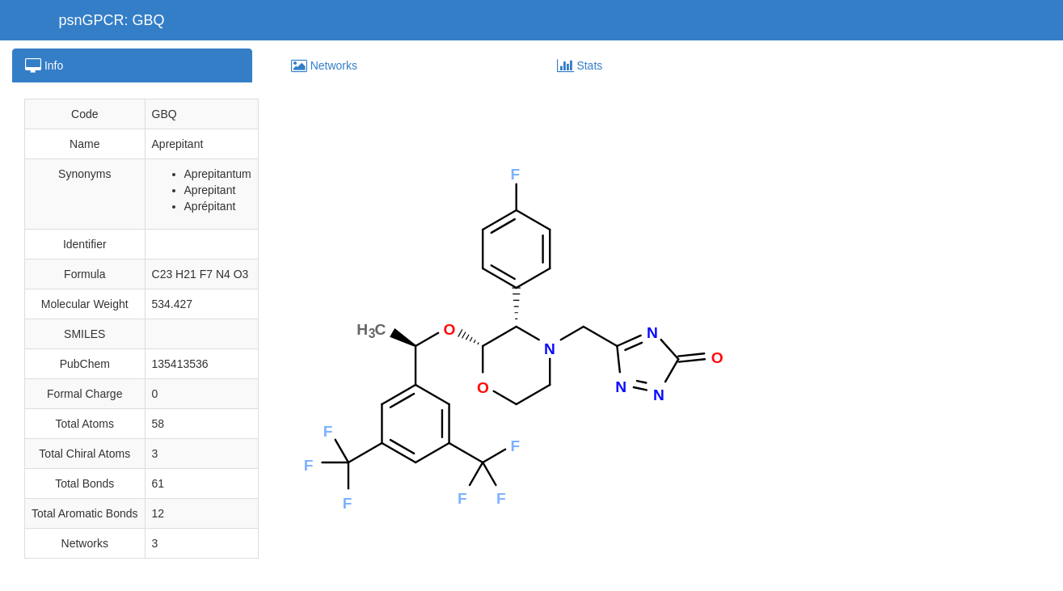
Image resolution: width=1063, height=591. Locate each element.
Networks (324, 65)
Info (44, 65)
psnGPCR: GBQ (112, 20)
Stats (580, 65)
